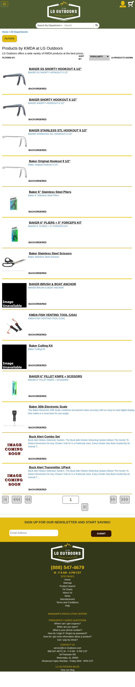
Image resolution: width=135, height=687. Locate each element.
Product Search (67, 586)
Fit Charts (67, 589)
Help (67, 605)
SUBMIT (101, 533)
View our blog (67, 670)
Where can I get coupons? (67, 623)
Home (5, 32)
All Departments (19, 32)
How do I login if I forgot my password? (67, 633)
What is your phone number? (67, 630)
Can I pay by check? (67, 640)
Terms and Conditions (67, 602)
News (67, 596)
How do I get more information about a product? (67, 636)
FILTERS (9, 38)
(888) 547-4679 (67, 567)
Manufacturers (67, 599)
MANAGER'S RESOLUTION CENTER (67, 613)
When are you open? (67, 627)
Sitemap (67, 583)
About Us (67, 592)
